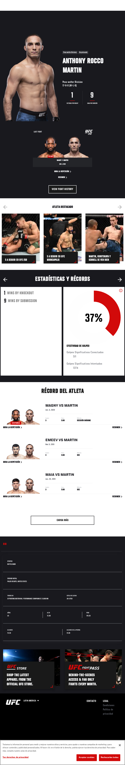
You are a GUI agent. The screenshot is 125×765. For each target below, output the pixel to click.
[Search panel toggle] (114, 12)
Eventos (9, 12)
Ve (92, 12)
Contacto (91, 701)
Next (120, 207)
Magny (51, 406)
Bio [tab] (5, 544)
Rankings (23, 12)
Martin (71, 406)
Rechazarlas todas (109, 758)
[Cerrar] (119, 745)
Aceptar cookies (86, 758)
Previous (5, 207)
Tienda (106, 12)
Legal (105, 701)
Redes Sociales (77, 14)
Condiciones (108, 705)
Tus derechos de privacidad (15, 757)
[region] (62, 752)
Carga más (63, 520)
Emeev (51, 441)
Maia (49, 475)
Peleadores (39, 12)
